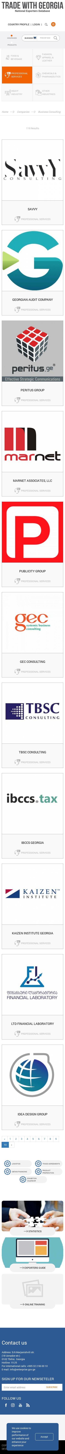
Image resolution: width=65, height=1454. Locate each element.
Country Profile (18, 24)
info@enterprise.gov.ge (22, 1369)
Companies (23, 111)
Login (36, 24)
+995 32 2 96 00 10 (37, 1366)
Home (5, 111)
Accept (44, 1436)
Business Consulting (49, 111)
